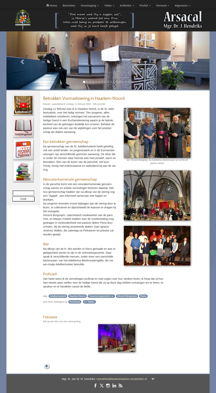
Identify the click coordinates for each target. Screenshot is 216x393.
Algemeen (182, 5)
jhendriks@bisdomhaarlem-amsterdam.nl (122, 378)
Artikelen (127, 5)
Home (51, 5)
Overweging (90, 5)
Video (109, 5)
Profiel (145, 5)
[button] (21, 60)
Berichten (69, 5)
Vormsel (162, 5)
